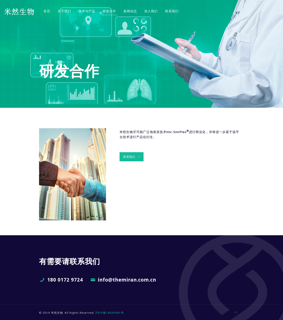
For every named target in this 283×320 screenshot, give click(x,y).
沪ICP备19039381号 (109, 312)
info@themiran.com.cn (127, 279)
